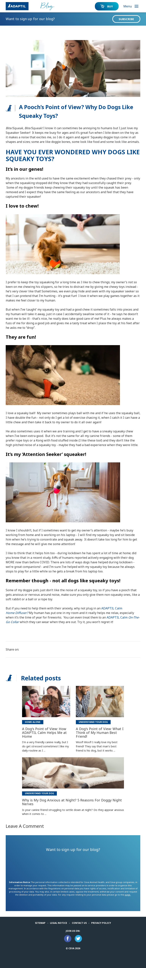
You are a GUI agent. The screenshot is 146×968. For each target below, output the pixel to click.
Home (10, 613)
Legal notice (58, 923)
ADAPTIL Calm (111, 608)
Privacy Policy (101, 923)
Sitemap (40, 923)
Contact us (79, 923)
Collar (15, 622)
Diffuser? (21, 613)
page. (128, 894)
